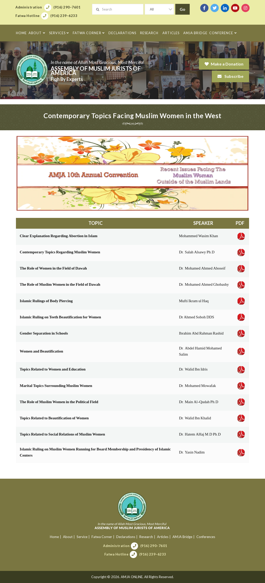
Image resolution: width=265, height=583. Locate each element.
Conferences (205, 537)
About (67, 537)
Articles (162, 537)
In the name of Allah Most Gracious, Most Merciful (97, 62)
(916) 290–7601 (153, 546)
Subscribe (230, 76)
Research (146, 537)
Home (54, 537)
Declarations (125, 537)
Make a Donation (224, 63)
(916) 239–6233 (152, 554)
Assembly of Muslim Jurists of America (96, 70)
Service (82, 537)
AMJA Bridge (182, 537)
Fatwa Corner (102, 537)
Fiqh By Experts (67, 79)
